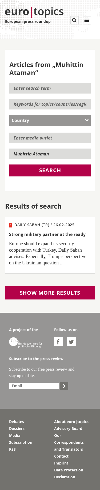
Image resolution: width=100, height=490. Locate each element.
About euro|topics (71, 421)
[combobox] (50, 120)
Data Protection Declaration (68, 473)
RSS (12, 449)
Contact (61, 456)
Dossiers (17, 428)
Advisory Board (68, 428)
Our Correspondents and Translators (69, 442)
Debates (16, 421)
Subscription (20, 442)
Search (50, 170)
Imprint (61, 463)
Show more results (50, 292)
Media (14, 435)
